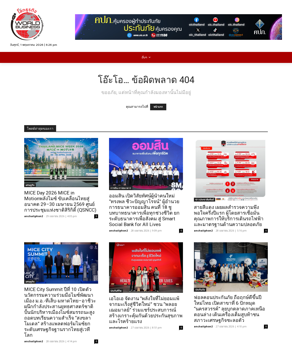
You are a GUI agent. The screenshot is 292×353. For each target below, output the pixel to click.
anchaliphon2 (33, 216)
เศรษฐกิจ (30, 185)
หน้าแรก (158, 106)
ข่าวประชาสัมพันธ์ (204, 199)
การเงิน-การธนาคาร (120, 188)
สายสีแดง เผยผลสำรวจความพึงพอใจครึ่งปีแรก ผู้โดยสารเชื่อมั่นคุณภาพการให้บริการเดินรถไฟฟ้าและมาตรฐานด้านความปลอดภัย (228, 216)
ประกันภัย (200, 289)
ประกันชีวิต (116, 290)
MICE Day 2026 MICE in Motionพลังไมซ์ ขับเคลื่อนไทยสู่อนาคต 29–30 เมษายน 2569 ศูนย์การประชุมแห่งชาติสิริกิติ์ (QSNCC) (60, 201)
